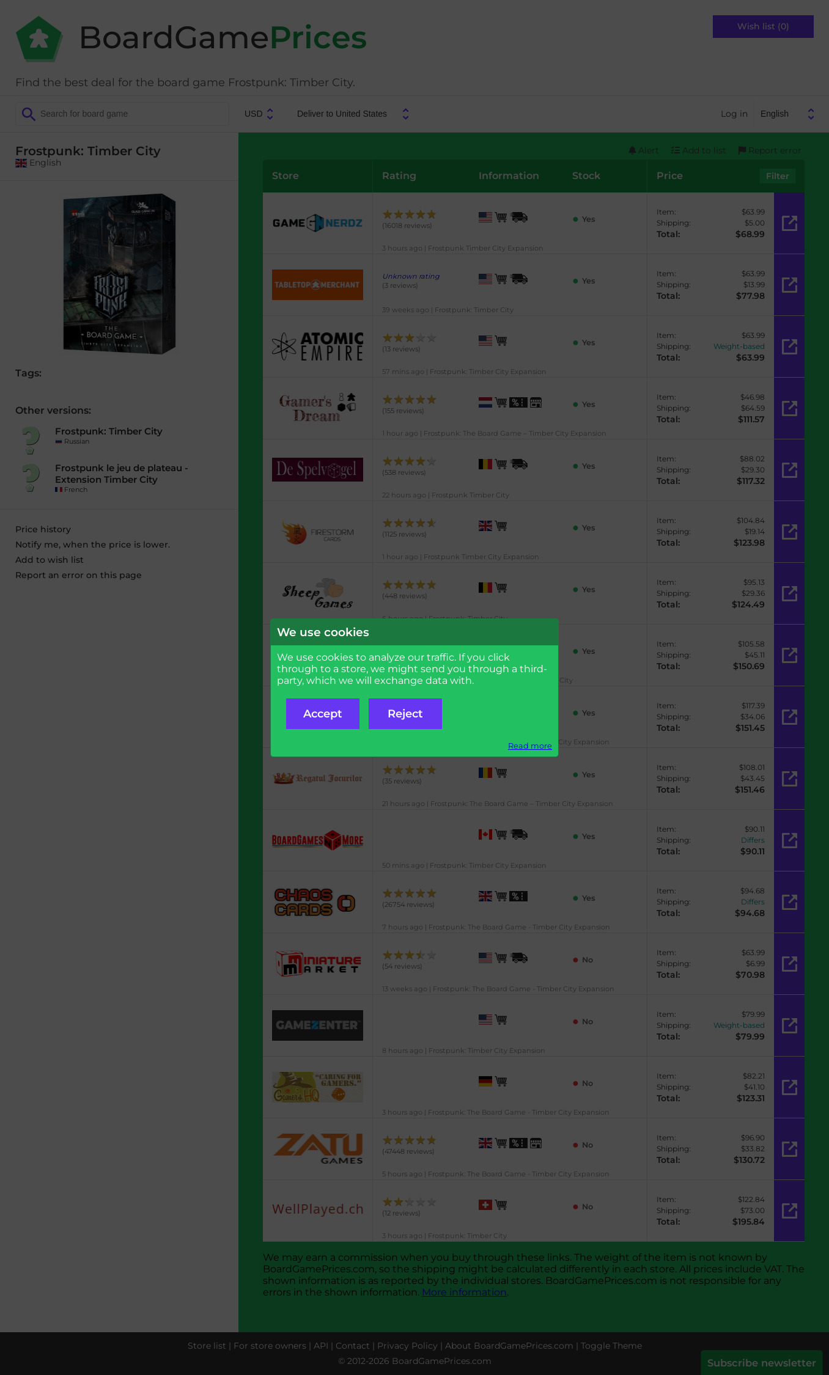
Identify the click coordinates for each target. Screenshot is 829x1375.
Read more (530, 745)
